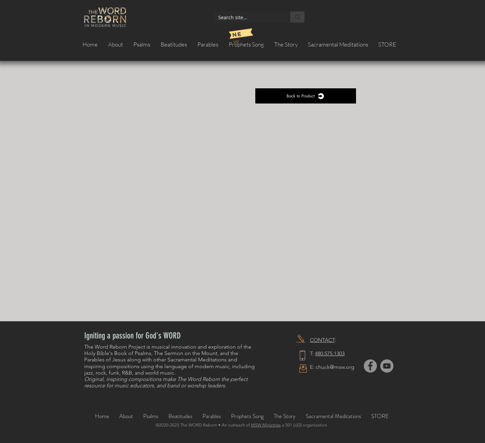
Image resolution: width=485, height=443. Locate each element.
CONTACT (322, 340)
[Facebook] (370, 366)
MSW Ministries (266, 424)
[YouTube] (386, 366)
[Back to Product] (305, 96)
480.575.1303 (330, 353)
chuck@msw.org (335, 367)
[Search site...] (247, 17)
